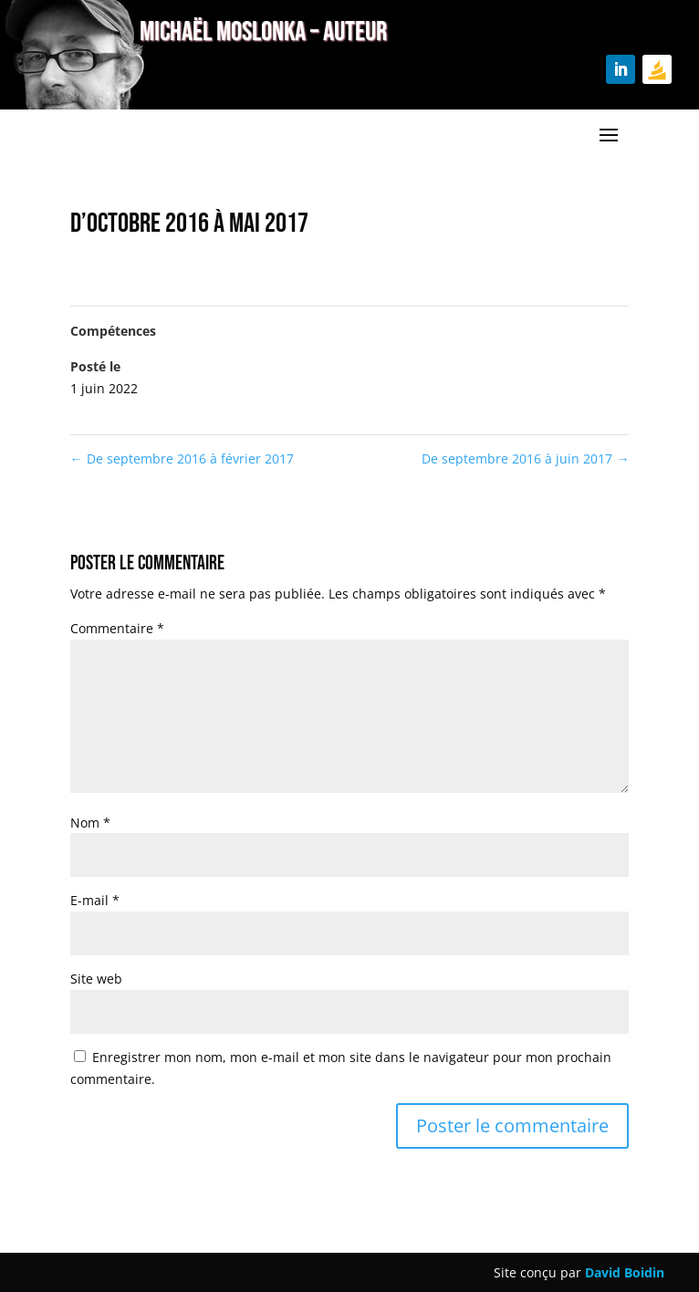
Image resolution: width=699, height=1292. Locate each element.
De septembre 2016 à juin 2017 (525, 458)
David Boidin (624, 1272)
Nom (90, 822)
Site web (96, 978)
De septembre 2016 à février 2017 (182, 458)
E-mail (95, 900)
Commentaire (117, 628)
